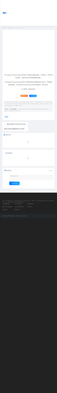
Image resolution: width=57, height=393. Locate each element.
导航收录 (9, 206)
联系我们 (21, 206)
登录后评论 (14, 183)
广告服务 (29, 206)
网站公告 (5, 206)
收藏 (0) (24, 95)
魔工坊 (6, 109)
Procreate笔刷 (17, 27)
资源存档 (5, 209)
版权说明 (17, 209)
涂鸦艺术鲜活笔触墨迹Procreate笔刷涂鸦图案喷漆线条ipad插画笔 (23, 129)
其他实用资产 (10, 27)
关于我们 (17, 206)
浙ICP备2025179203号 (21, 216)
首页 (5, 27)
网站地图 (11, 216)
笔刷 (6, 117)
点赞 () (33, 95)
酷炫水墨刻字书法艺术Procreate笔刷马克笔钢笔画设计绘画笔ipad (26, 124)
